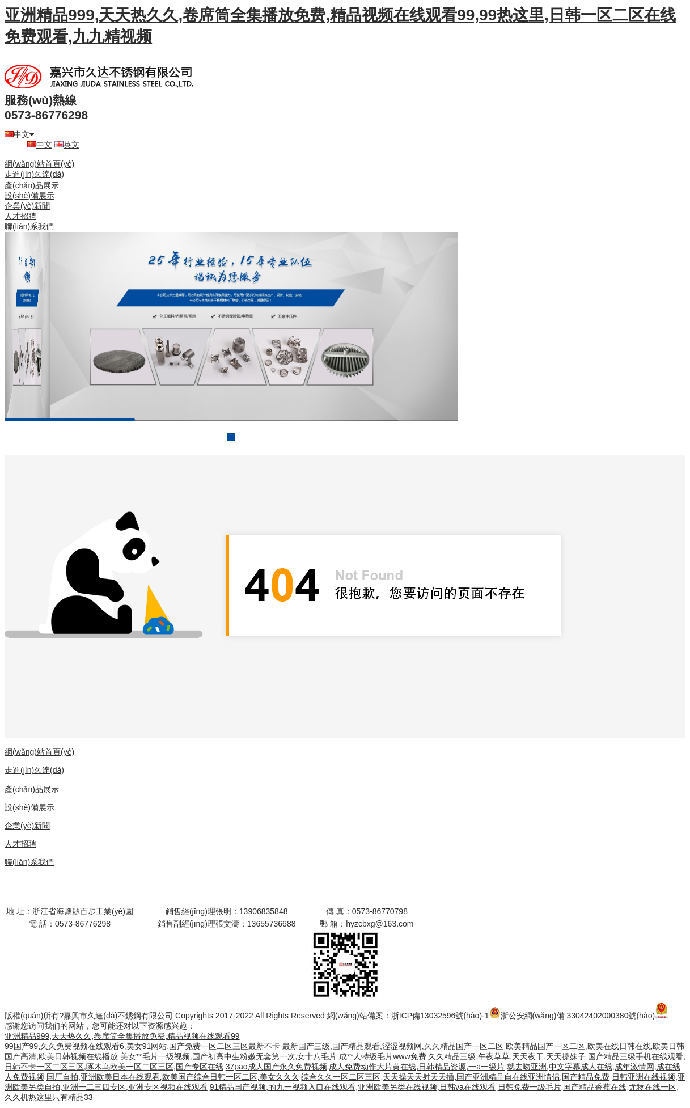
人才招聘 (20, 216)
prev (36, 327)
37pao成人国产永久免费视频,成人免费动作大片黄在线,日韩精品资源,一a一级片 (365, 1066)
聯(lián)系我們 (29, 226)
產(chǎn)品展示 (32, 185)
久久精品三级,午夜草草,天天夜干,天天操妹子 (507, 1056)
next (426, 327)
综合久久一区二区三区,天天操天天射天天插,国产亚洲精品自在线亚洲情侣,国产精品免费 (455, 1076)
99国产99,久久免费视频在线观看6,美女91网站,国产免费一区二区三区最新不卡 (142, 1046)
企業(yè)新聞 (27, 205)
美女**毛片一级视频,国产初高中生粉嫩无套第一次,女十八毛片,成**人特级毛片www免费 (273, 1056)
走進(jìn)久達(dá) (34, 174)
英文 (66, 144)
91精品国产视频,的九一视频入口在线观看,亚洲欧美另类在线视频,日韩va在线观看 (353, 1087)
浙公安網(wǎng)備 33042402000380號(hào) (572, 1015)
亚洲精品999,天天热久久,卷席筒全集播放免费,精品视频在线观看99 (122, 1036)
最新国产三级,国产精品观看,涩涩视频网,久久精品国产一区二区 (392, 1046)
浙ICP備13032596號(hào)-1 (440, 1015)
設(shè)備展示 (29, 195)
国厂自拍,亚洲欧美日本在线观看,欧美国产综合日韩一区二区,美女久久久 (172, 1076)
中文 (19, 134)
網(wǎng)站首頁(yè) (39, 163)
